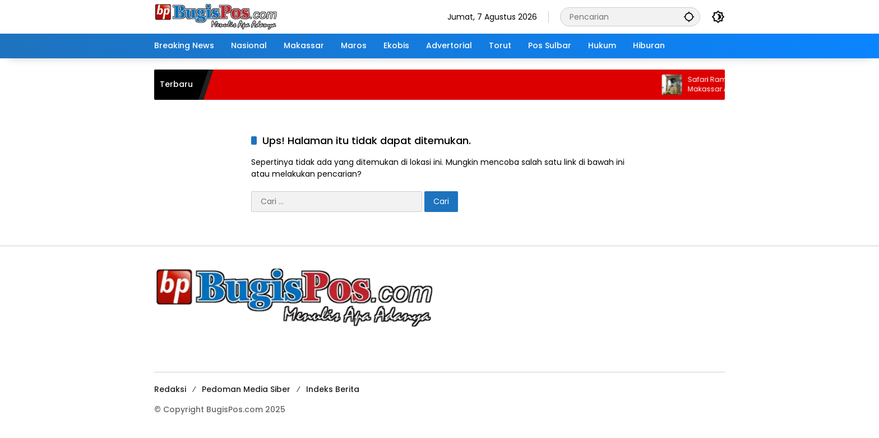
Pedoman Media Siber (246, 389)
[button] (689, 16)
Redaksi (170, 389)
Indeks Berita (332, 389)
